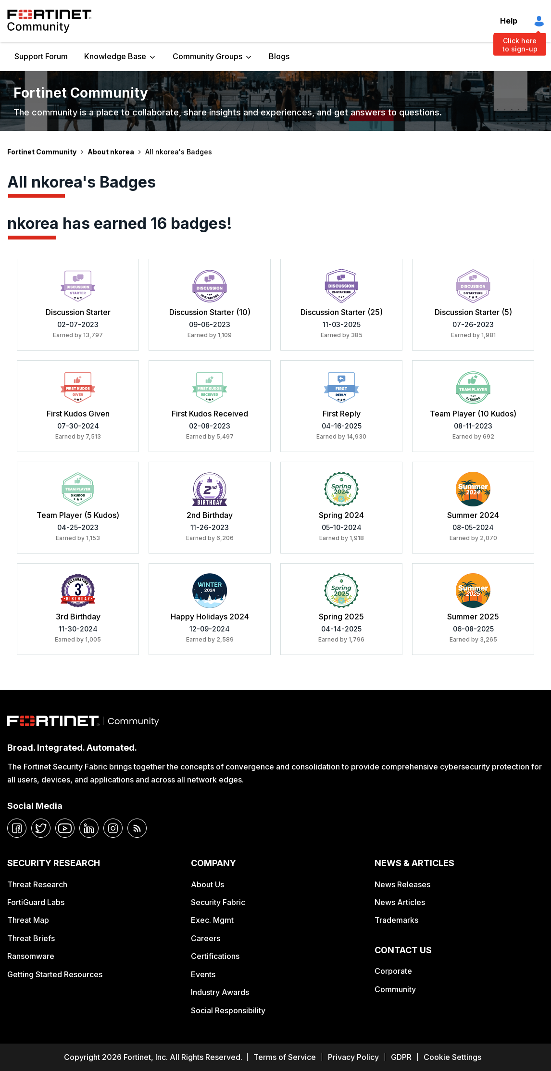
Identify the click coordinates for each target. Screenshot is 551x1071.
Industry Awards (220, 992)
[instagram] (113, 828)
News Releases (402, 884)
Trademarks (396, 920)
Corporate (393, 971)
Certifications (215, 956)
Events (203, 974)
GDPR (401, 1057)
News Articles (400, 902)
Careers (205, 938)
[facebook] (16, 828)
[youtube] (65, 828)
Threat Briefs (31, 938)
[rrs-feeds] (137, 828)
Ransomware (30, 956)
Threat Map (28, 920)
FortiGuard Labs (35, 902)
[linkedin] (89, 828)
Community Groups (207, 56)
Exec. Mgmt (212, 920)
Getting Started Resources (54, 974)
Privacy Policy (353, 1057)
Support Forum (41, 56)
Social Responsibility (228, 1010)
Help (508, 20)
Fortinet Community (49, 21)
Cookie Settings (452, 1057)
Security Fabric (218, 902)
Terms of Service (284, 1057)
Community (395, 989)
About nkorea (111, 152)
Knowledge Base (115, 56)
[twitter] (40, 828)
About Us (207, 884)
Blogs (279, 56)
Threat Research (37, 884)
